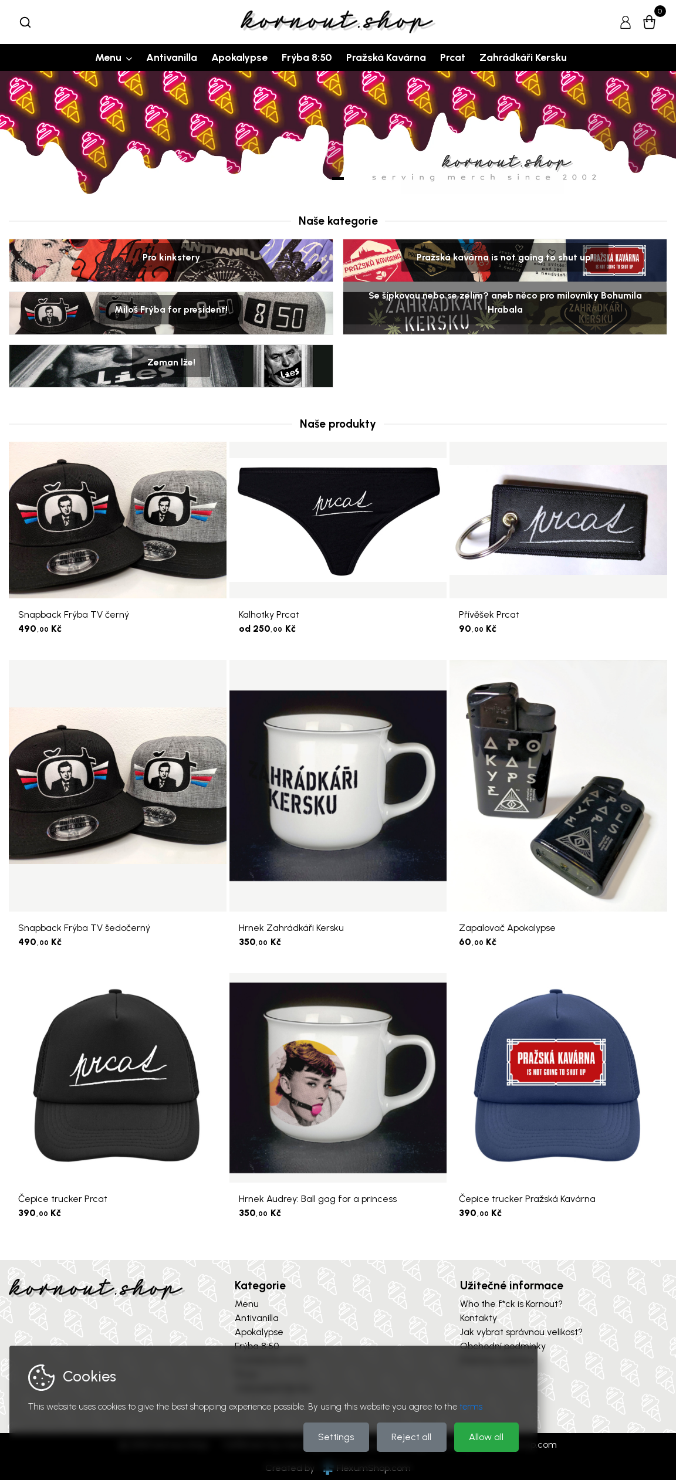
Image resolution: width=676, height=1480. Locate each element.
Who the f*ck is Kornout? (511, 1303)
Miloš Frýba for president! (171, 309)
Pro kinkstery (171, 256)
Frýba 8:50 (307, 57)
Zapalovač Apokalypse (507, 927)
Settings (336, 1436)
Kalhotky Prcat (269, 614)
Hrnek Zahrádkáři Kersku (291, 927)
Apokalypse (239, 57)
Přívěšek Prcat (489, 614)
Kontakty (478, 1317)
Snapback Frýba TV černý (73, 614)
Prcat (452, 57)
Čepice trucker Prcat (62, 1198)
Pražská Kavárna (386, 57)
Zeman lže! (171, 362)
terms (470, 1406)
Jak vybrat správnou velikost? (521, 1331)
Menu (108, 57)
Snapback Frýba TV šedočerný (84, 927)
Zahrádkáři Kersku (523, 57)
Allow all (486, 1436)
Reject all (411, 1436)
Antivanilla (171, 57)
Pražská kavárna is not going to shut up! (505, 256)
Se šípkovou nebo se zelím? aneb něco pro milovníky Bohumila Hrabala (505, 302)
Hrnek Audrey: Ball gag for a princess (318, 1198)
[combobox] (25, 22)
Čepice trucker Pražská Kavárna (527, 1198)
